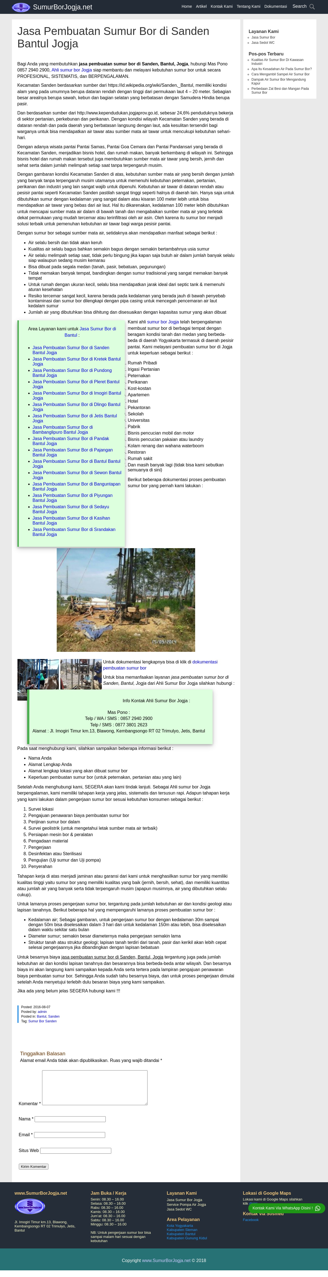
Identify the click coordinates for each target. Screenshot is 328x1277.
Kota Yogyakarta (180, 1232)
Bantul (41, 1016)
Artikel (201, 6)
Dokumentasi (275, 6)
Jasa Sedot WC (263, 43)
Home (187, 6)
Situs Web (29, 1157)
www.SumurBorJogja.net (166, 1267)
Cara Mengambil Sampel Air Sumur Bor (281, 74)
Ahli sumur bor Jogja (71, 70)
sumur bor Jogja (163, 322)
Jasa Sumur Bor (263, 37)
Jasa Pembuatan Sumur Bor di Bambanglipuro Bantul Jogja (63, 430)
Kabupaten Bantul (181, 1240)
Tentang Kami (248, 6)
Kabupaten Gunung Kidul (187, 1245)
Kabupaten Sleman (182, 1236)
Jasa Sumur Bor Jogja (184, 1206)
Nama (26, 1125)
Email (26, 1141)
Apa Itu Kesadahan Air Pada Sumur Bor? (282, 69)
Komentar (30, 1110)
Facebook (251, 1226)
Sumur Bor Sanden (43, 1021)
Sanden (54, 1016)
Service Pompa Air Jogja (186, 1211)
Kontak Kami (222, 6)
